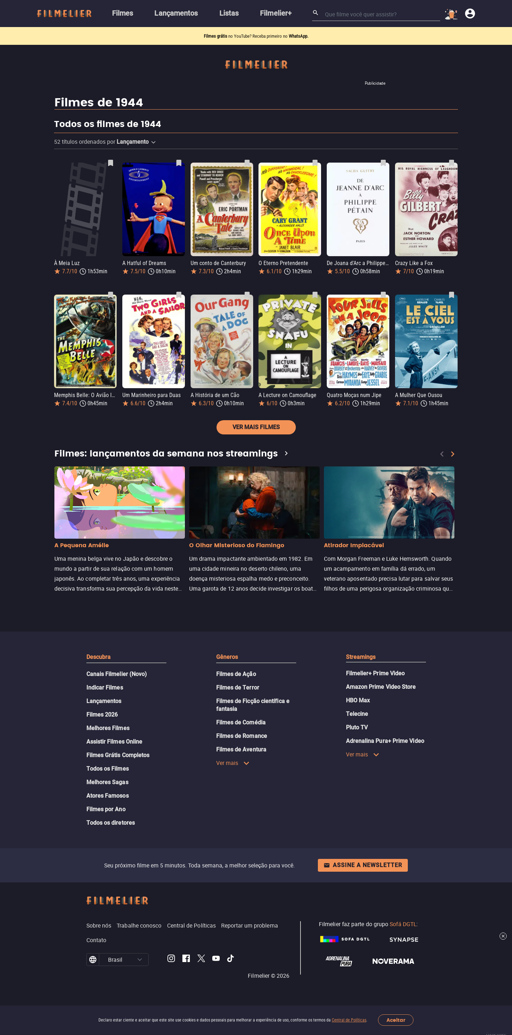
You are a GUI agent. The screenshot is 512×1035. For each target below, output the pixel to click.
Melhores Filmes (107, 728)
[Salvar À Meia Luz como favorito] (110, 163)
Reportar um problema (249, 925)
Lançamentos (104, 701)
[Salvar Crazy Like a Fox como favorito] (451, 163)
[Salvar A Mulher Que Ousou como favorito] (451, 295)
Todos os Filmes (107, 768)
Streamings (361, 657)
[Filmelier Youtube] (216, 960)
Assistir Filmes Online (114, 741)
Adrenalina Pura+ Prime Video (385, 741)
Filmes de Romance (241, 736)
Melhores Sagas (107, 782)
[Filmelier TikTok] (231, 960)
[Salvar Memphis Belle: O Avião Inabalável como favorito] (110, 295)
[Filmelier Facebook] (186, 960)
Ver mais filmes (256, 427)
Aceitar (395, 1020)
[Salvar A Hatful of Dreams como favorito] (179, 163)
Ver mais (233, 762)
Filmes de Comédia (241, 722)
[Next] (452, 454)
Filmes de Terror (237, 687)
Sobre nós (99, 925)
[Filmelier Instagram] (171, 960)
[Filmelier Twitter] (201, 960)
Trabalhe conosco (139, 925)
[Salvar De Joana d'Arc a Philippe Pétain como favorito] (383, 163)
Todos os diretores (110, 822)
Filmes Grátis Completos (118, 755)
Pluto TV (357, 727)
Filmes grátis (216, 36)
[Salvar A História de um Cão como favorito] (247, 295)
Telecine (357, 714)
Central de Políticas (349, 1020)
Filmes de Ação (236, 674)
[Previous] (442, 454)
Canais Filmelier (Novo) (116, 674)
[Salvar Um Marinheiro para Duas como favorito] (179, 295)
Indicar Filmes (104, 687)
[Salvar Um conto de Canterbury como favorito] (247, 163)
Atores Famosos (107, 795)
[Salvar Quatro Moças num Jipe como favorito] (383, 295)
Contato (96, 940)
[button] (153, 142)
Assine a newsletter (363, 865)
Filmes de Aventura (241, 749)
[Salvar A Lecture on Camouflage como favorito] (315, 295)
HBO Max (358, 700)
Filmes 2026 (102, 714)
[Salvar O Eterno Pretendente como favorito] (315, 163)
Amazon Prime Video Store (381, 686)
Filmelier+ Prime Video (375, 673)
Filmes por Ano (106, 809)
